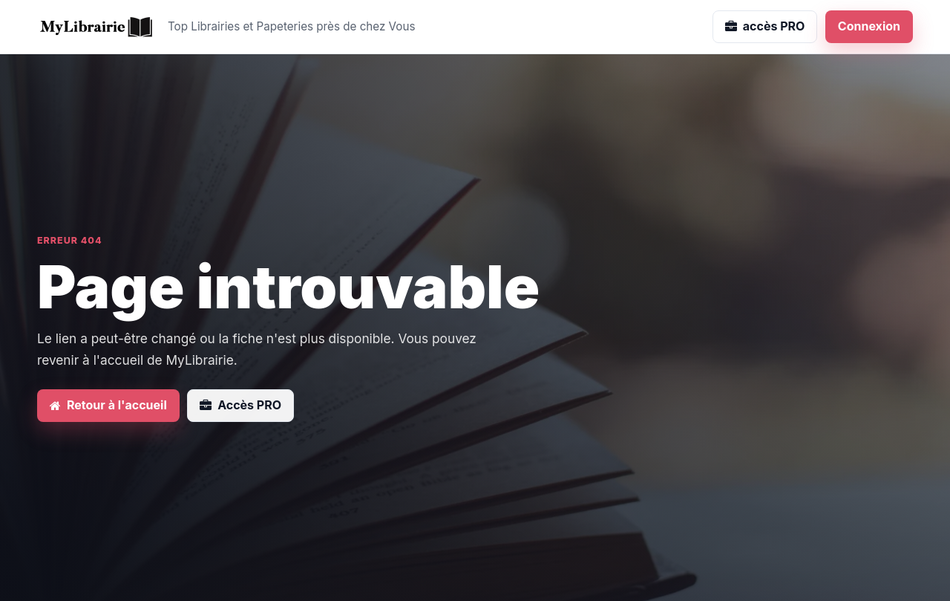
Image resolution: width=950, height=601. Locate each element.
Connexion (869, 26)
